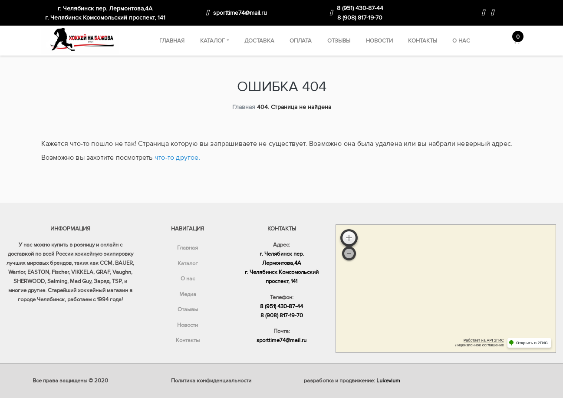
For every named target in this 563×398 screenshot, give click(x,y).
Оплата (301, 40)
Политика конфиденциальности (211, 380)
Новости (379, 40)
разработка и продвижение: (352, 380)
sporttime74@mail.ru (240, 12)
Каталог (212, 40)
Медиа (187, 294)
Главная (172, 40)
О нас (461, 40)
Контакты (422, 40)
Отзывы (339, 40)
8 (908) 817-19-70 (359, 17)
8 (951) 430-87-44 (360, 8)
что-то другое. (178, 157)
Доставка (259, 40)
